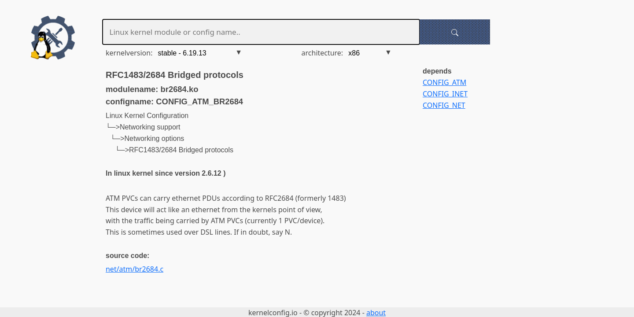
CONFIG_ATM (444, 82)
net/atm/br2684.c (134, 269)
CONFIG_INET (445, 94)
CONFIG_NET (444, 105)
